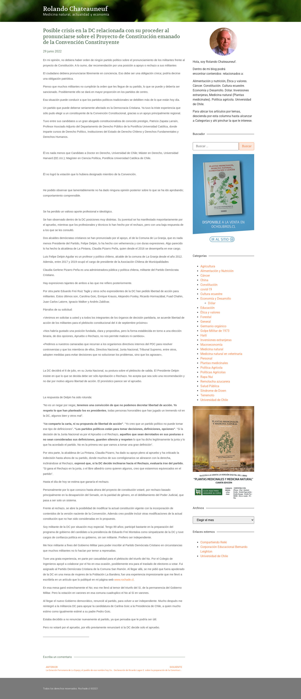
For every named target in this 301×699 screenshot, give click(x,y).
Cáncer (205, 275)
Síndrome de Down (213, 390)
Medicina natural (211, 349)
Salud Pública (209, 386)
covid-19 (206, 289)
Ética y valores (210, 312)
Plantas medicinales (214, 363)
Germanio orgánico (213, 326)
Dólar (211, 303)
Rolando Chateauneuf (75, 9)
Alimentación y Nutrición (217, 271)
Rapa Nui (206, 377)
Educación (207, 308)
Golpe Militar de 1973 (214, 331)
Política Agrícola (211, 367)
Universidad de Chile (214, 400)
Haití (203, 335)
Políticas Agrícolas (213, 372)
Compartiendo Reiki (213, 542)
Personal (206, 358)
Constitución (208, 285)
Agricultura (207, 266)
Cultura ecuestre (211, 294)
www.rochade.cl (124, 579)
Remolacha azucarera (215, 381)
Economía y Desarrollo (215, 298)
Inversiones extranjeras (216, 340)
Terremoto (207, 395)
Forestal (205, 317)
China (204, 280)
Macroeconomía (211, 344)
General (205, 321)
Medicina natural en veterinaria (221, 354)
